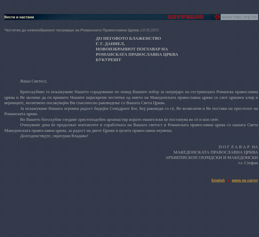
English (218, 180)
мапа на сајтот (245, 180)
